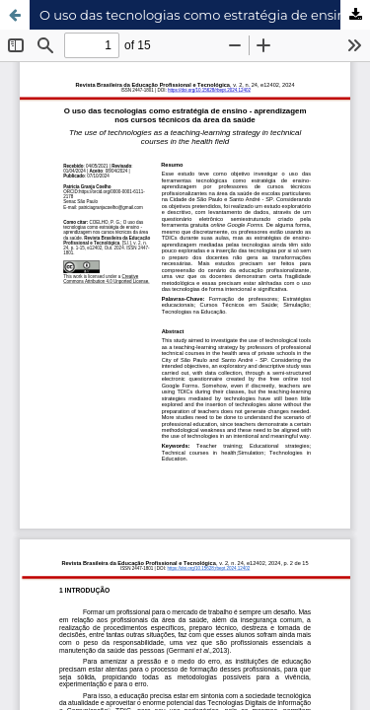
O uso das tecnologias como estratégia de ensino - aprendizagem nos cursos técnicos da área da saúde (204, 15)
